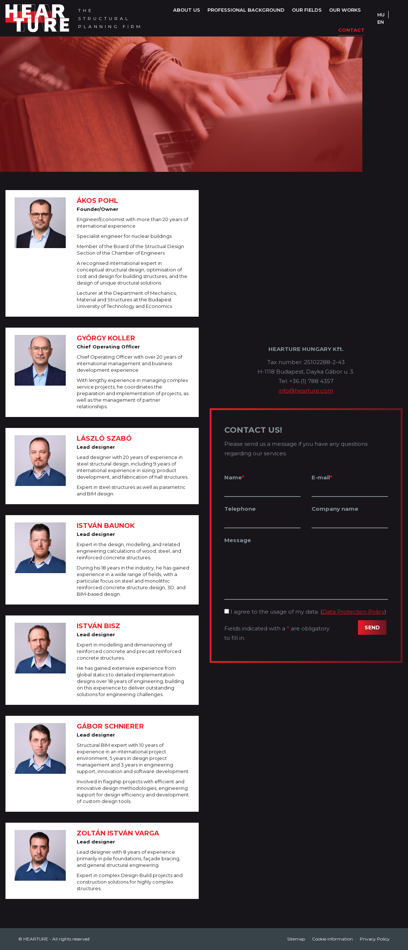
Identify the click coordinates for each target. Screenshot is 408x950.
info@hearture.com (306, 390)
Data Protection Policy (353, 611)
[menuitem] (186, 10)
